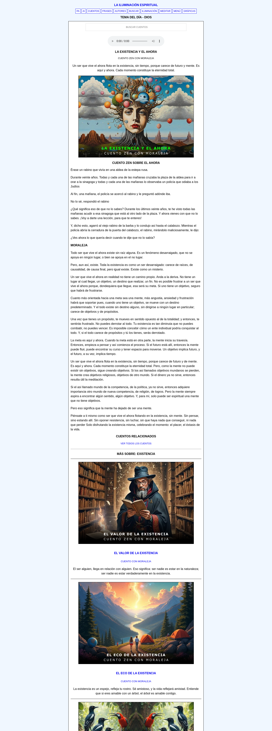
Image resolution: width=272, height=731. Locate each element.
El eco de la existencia (136, 673)
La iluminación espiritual (136, 5)
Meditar (165, 11)
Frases (107, 11)
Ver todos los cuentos (136, 443)
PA (78, 11)
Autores (120, 11)
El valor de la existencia (136, 553)
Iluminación (149, 11)
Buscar (134, 11)
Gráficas (190, 11)
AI (84, 11)
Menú (177, 11)
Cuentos (93, 11)
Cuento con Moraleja (136, 561)
